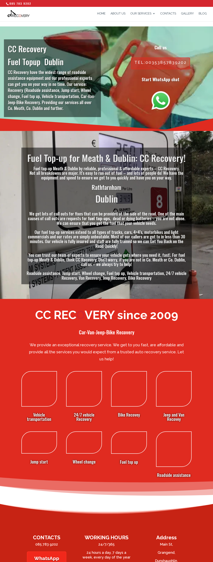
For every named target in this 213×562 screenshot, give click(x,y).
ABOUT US (118, 13)
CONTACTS (168, 13)
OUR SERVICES (140, 13)
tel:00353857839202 (160, 62)
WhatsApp (46, 521)
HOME (101, 13)
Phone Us (106, 533)
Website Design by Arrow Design (40, 557)
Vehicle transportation (39, 385)
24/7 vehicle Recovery (84, 385)
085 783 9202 (20, 3)
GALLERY (187, 13)
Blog (203, 13)
